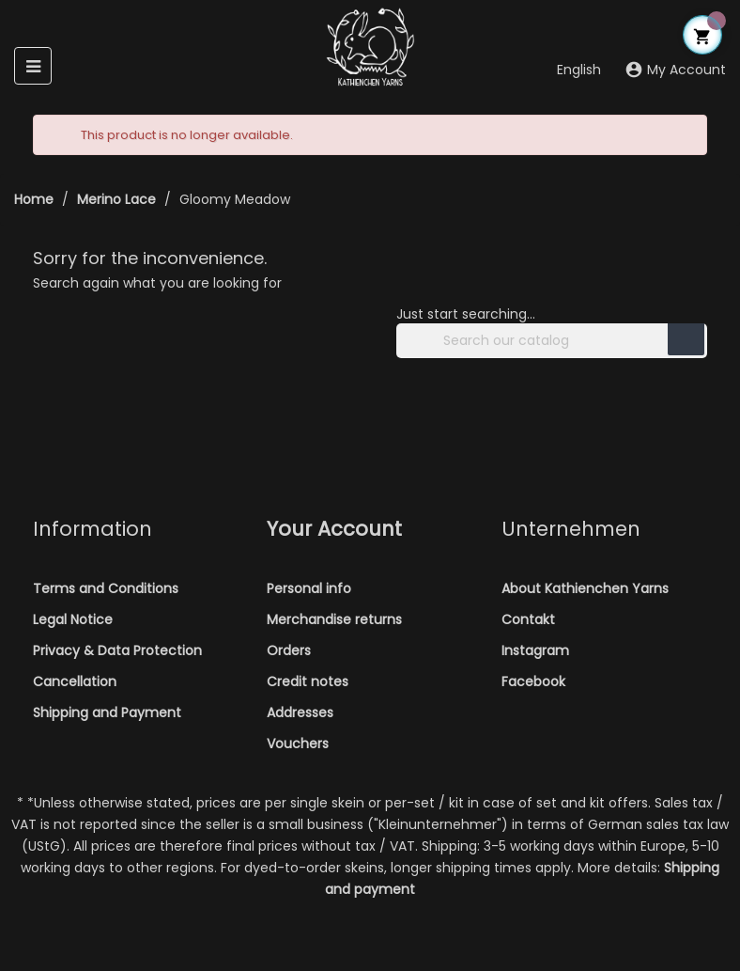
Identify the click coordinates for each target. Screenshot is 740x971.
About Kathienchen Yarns (585, 588)
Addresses (300, 712)
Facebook (533, 681)
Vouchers (298, 743)
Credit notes (307, 681)
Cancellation (74, 681)
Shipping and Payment (107, 712)
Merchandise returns (334, 619)
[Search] (551, 341)
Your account (334, 528)
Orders (289, 650)
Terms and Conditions (105, 588)
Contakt (528, 619)
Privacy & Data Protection (117, 650)
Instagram (535, 650)
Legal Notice (73, 619)
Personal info (309, 588)
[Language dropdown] (567, 71)
